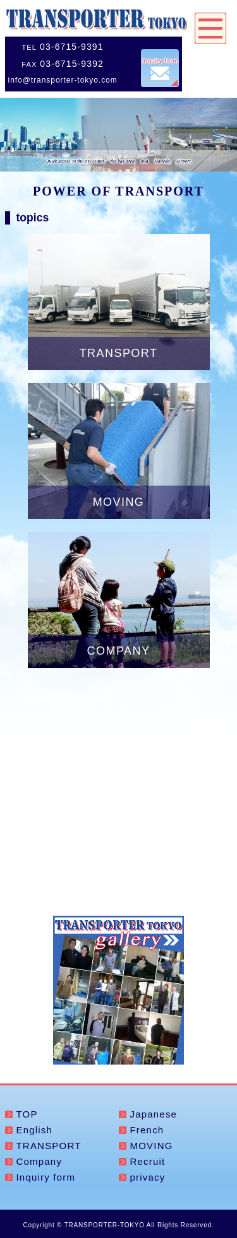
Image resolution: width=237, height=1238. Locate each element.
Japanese (154, 1114)
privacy (148, 1177)
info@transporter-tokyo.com (63, 80)
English (34, 1129)
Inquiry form (46, 1177)
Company (39, 1161)
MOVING (151, 1145)
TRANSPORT (49, 1145)
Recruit (148, 1161)
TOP (27, 1114)
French (147, 1129)
